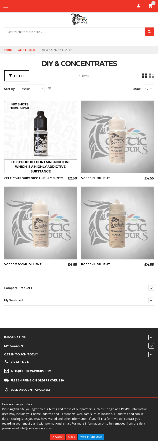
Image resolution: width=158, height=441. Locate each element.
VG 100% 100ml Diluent (23, 264)
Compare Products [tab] (18, 288)
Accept (58, 437)
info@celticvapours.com (30, 371)
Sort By (9, 88)
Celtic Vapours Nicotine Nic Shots (33, 178)
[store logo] (79, 19)
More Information (91, 437)
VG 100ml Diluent (96, 178)
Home (8, 50)
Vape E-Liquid (26, 50)
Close (71, 437)
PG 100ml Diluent (96, 264)
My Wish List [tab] (13, 300)
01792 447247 (20, 362)
